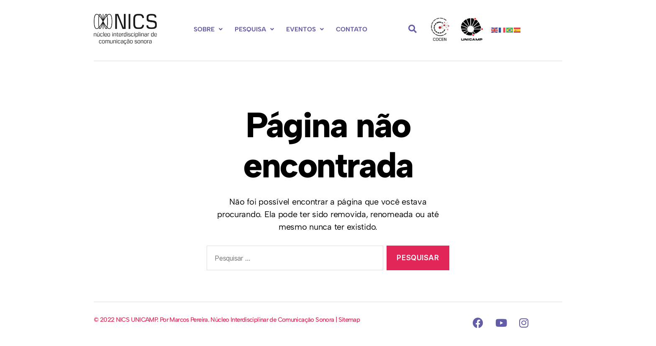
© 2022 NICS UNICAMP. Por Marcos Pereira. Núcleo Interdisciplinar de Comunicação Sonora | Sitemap (227, 319)
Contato (351, 29)
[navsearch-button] (412, 29)
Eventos (305, 29)
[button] (208, 29)
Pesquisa (254, 29)
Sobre (208, 29)
